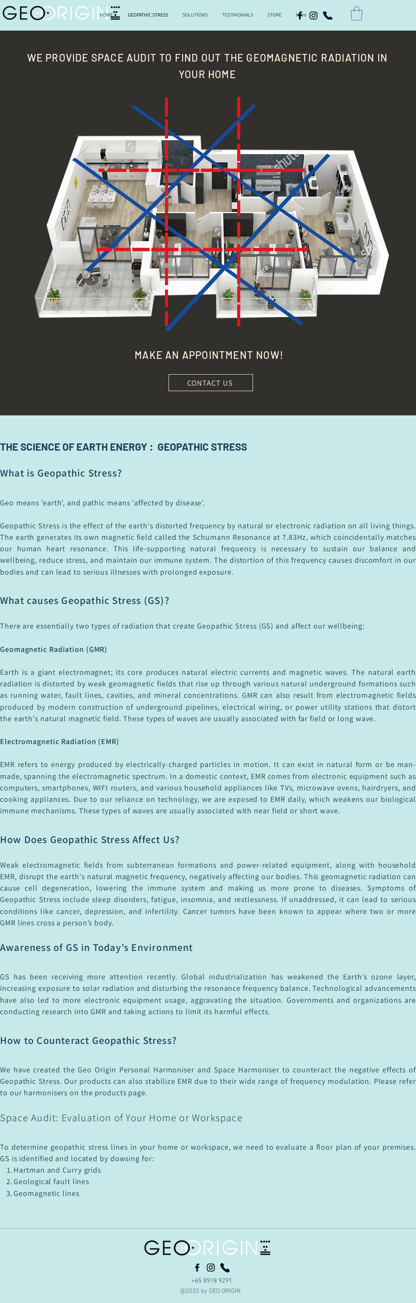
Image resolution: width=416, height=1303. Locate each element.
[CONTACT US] (211, 382)
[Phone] (328, 15)
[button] (357, 13)
